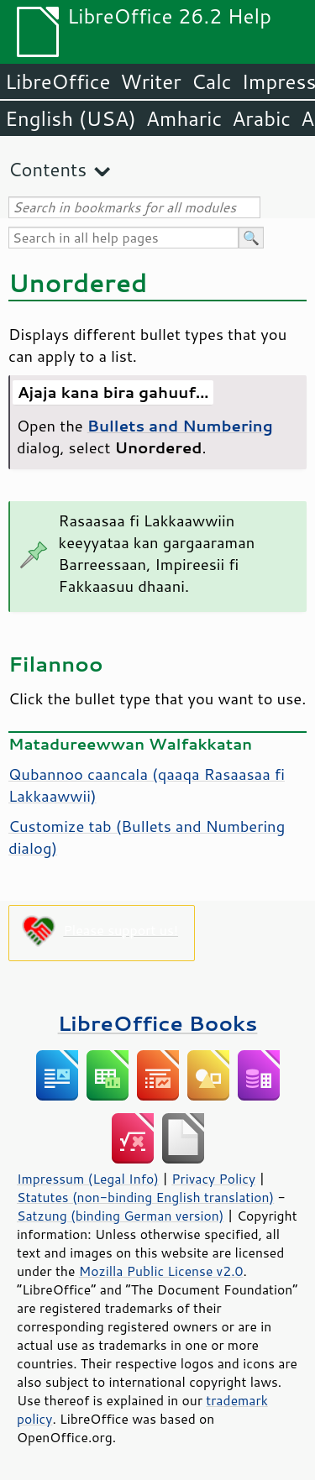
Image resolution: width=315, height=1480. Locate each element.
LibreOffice (57, 81)
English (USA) (70, 118)
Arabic (261, 118)
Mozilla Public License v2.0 (161, 1271)
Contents (47, 169)
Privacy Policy (213, 1178)
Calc (212, 81)
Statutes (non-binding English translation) (145, 1197)
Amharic (184, 118)
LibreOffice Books (158, 1023)
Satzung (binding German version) (120, 1215)
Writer (150, 81)
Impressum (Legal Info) (88, 1178)
